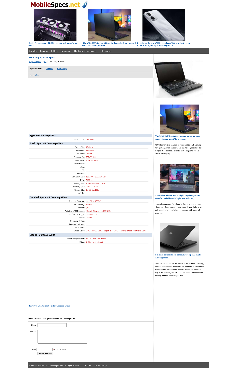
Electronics (106, 51)
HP (45, 61)
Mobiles (33, 51)
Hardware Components (85, 51)
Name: (34, 325)
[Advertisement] (90, 104)
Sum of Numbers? (61, 352)
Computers (66, 51)
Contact (87, 368)
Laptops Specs (35, 61)
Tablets (54, 51)
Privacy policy (100, 368)
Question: (33, 331)
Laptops (44, 51)
